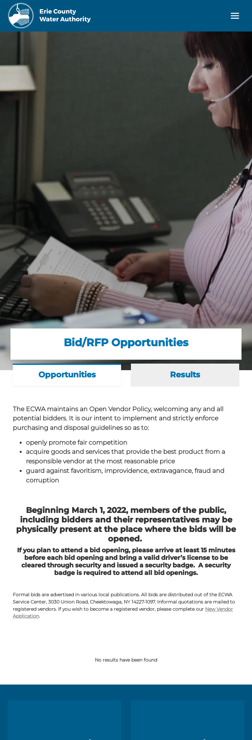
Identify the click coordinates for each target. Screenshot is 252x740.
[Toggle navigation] (235, 15)
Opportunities (67, 374)
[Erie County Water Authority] (49, 16)
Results (185, 374)
